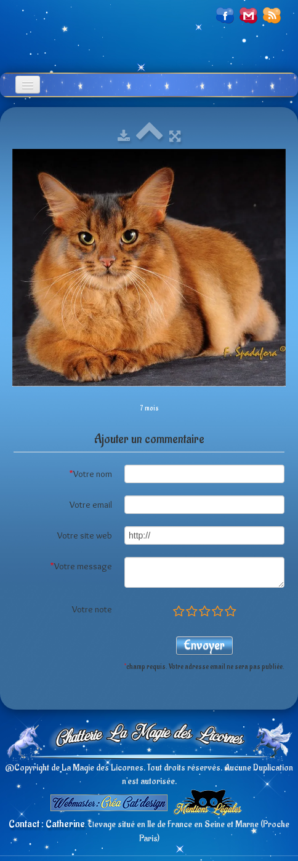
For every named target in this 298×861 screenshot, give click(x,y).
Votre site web (84, 535)
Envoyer (204, 645)
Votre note (92, 609)
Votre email (91, 504)
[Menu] (27, 85)
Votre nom (90, 473)
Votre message (81, 566)
